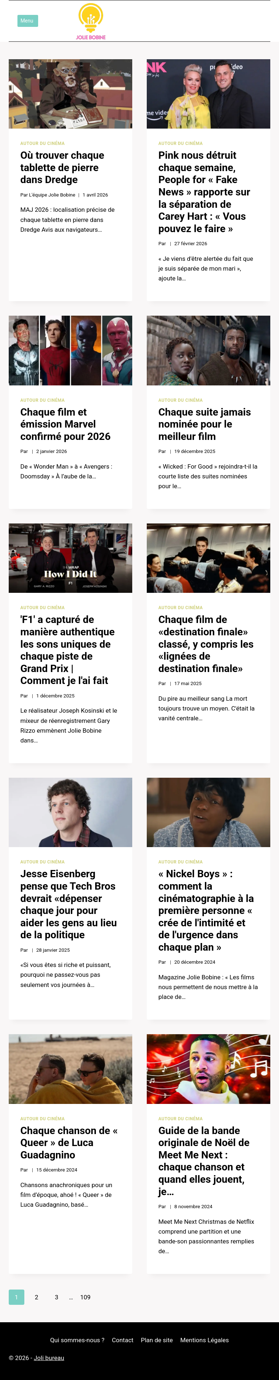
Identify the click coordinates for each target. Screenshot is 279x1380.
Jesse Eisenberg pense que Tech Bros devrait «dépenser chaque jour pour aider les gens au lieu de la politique (68, 904)
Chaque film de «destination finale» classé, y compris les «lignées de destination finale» (206, 644)
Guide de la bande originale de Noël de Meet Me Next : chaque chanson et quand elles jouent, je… (204, 1161)
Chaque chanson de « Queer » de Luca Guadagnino (69, 1143)
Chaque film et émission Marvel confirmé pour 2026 (65, 424)
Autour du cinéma (42, 143)
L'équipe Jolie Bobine (52, 195)
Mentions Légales (204, 1340)
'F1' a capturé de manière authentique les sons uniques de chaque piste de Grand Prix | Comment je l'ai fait (67, 650)
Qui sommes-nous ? (77, 1340)
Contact (122, 1340)
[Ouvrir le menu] (27, 21)
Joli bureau (49, 1357)
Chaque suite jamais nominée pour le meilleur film (204, 424)
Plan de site (157, 1340)
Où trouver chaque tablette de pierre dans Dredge (62, 167)
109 (85, 1297)
